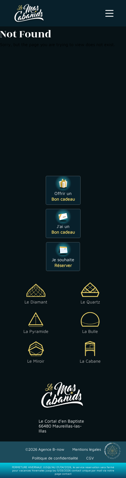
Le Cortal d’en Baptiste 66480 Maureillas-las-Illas (61, 426)
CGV (90, 458)
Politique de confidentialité (55, 458)
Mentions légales (86, 449)
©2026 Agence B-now (44, 449)
